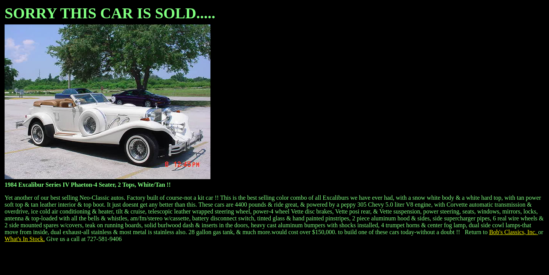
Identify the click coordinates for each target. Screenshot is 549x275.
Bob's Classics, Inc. (513, 232)
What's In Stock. (25, 239)
